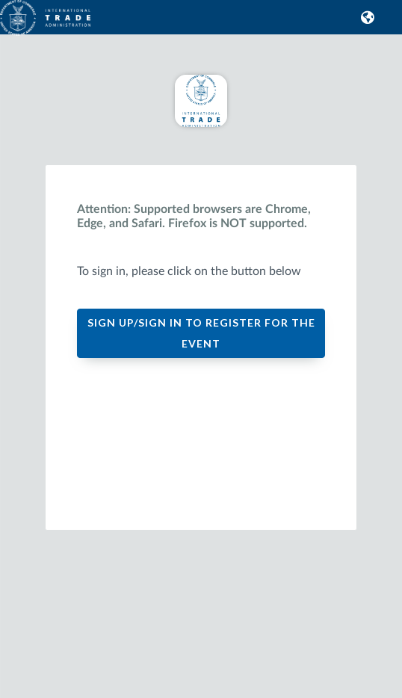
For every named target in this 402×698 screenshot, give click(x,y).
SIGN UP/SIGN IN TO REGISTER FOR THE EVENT (201, 333)
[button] (365, 17)
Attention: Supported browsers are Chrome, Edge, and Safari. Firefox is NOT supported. (194, 216)
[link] (14, 23)
